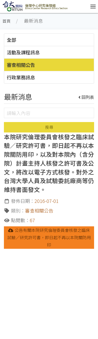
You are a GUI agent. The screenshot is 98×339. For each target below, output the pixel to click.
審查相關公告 (21, 64)
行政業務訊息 (21, 77)
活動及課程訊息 (23, 52)
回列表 (86, 97)
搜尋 (49, 127)
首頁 (6, 21)
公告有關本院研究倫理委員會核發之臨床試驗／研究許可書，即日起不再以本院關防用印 (49, 237)
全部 (11, 39)
